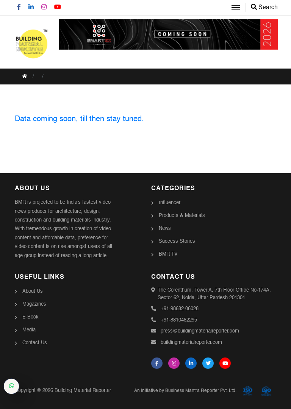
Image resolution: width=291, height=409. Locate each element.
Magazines (34, 304)
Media (29, 330)
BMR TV (168, 254)
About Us (32, 291)
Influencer (169, 202)
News (165, 228)
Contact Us (34, 342)
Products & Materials (182, 215)
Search (264, 8)
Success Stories (177, 241)
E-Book (30, 317)
